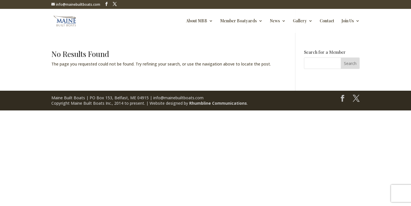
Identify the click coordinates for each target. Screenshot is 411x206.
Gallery (300, 21)
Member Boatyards (238, 21)
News (275, 21)
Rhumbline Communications (218, 103)
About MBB (196, 21)
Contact (327, 21)
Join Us (347, 21)
